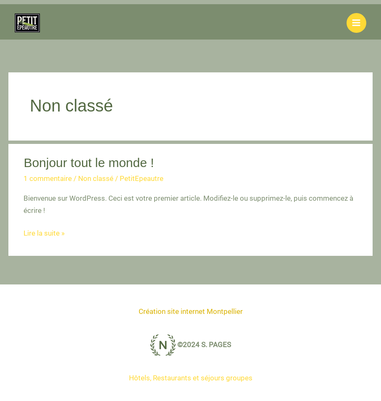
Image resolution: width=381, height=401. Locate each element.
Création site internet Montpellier (191, 311)
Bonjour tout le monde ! (89, 163)
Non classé (95, 178)
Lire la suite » (44, 233)
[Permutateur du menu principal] (357, 23)
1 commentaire (48, 178)
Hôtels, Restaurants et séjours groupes (190, 378)
